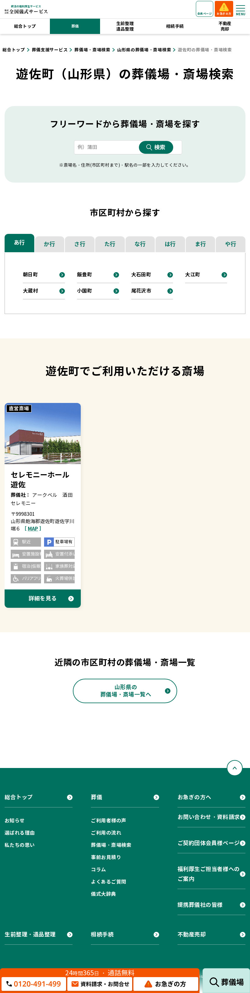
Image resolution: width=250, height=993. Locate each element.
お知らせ (15, 821)
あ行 (19, 242)
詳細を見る (42, 598)
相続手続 (175, 26)
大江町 (192, 274)
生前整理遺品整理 (125, 26)
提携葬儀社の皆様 (200, 904)
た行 (110, 244)
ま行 (200, 244)
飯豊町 (84, 274)
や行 (230, 244)
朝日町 (30, 274)
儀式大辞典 (103, 894)
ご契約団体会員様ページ (208, 843)
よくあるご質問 (108, 882)
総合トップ (25, 26)
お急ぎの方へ (194, 797)
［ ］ (33, 529)
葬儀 (75, 26)
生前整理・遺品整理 (30, 934)
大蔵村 (30, 291)
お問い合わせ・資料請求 (208, 817)
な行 (140, 244)
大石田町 (141, 274)
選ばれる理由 (20, 833)
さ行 (79, 244)
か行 (49, 244)
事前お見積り (106, 857)
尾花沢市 (141, 291)
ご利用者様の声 (108, 821)
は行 (170, 244)
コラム (98, 869)
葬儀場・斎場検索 (111, 845)
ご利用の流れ (106, 833)
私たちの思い (20, 845)
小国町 (84, 291)
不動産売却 (225, 26)
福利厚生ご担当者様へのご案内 (208, 874)
